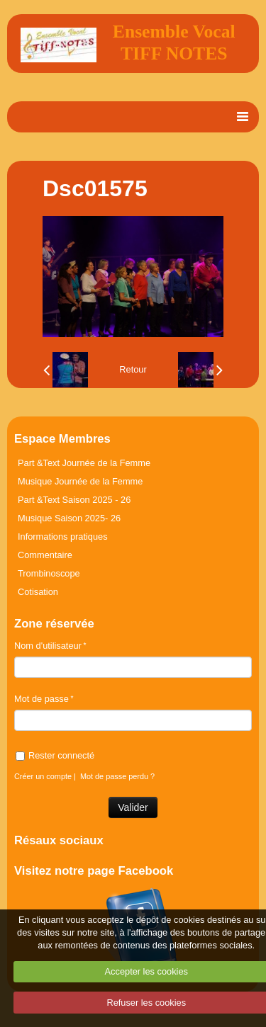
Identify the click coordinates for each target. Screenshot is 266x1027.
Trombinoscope (49, 573)
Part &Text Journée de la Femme (84, 463)
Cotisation (38, 591)
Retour (132, 369)
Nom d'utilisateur (48, 645)
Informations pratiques (63, 536)
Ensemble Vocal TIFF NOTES (174, 42)
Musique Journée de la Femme (80, 481)
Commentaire (45, 555)
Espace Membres (62, 439)
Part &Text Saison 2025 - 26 (74, 499)
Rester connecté (55, 755)
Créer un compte (43, 776)
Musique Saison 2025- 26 (69, 518)
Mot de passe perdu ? (117, 776)
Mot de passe (41, 698)
